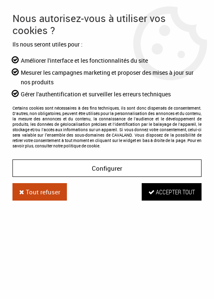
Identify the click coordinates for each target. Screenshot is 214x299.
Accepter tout (171, 192)
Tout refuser (39, 192)
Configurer (107, 168)
